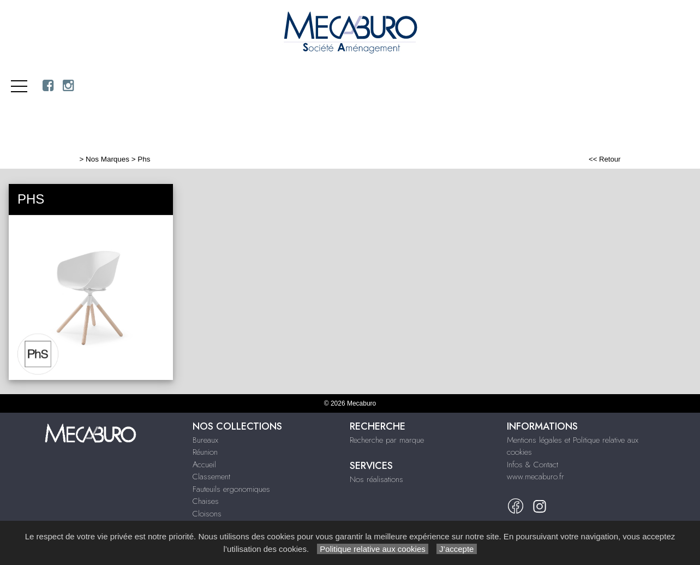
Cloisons (207, 514)
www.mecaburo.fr (535, 477)
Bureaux (205, 440)
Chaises (206, 501)
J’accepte (456, 549)
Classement (211, 477)
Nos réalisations (376, 479)
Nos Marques (107, 159)
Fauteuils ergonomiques (231, 489)
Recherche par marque (387, 440)
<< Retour (605, 159)
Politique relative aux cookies (373, 549)
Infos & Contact (532, 465)
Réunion (205, 452)
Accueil (204, 465)
